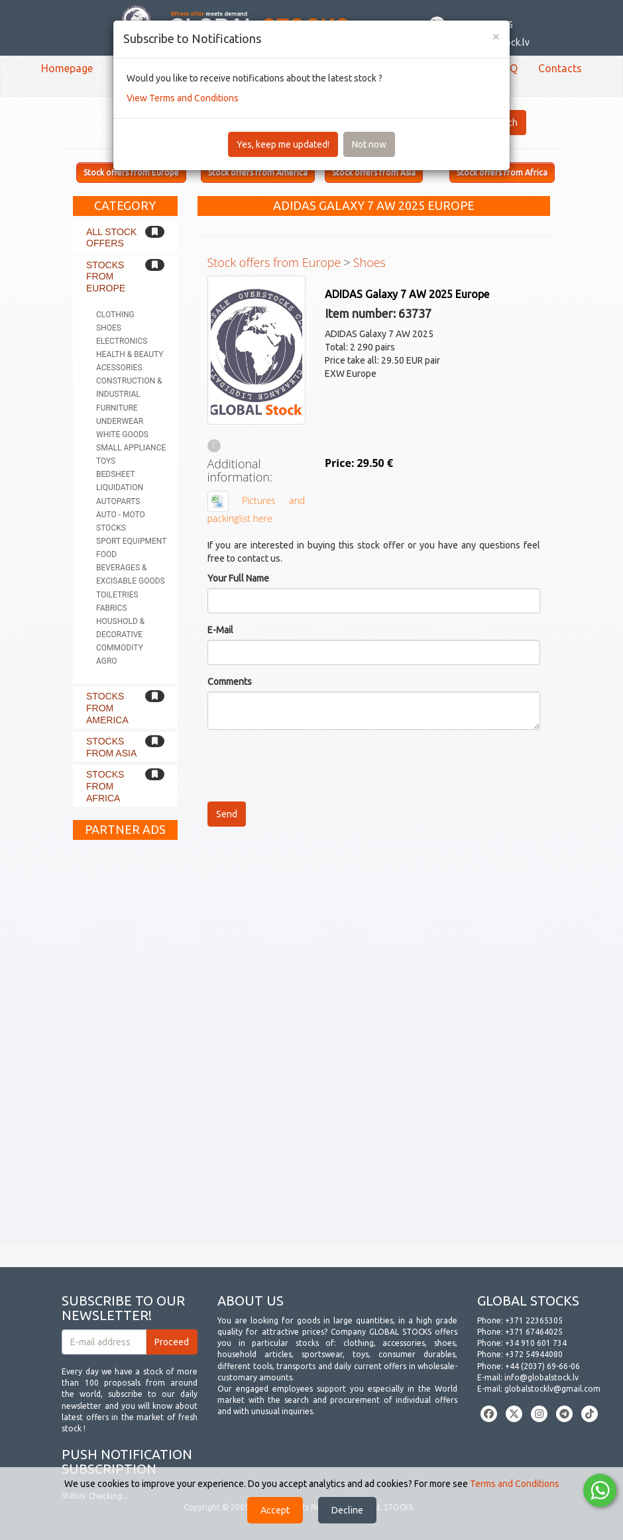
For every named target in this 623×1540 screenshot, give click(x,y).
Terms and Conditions (514, 1483)
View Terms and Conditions (183, 98)
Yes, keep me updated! (283, 144)
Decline (347, 1510)
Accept (275, 1510)
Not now (369, 144)
